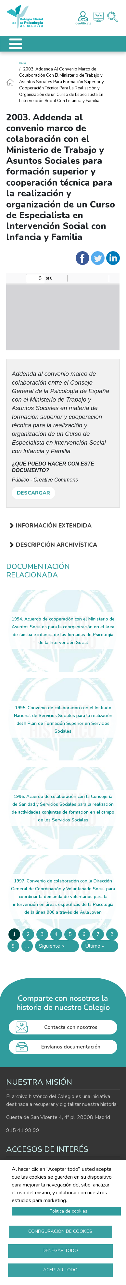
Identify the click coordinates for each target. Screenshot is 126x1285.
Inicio (21, 63)
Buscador (112, 17)
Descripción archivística (56, 545)
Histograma (98, 17)
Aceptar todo (60, 1270)
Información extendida (54, 525)
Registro (83, 17)
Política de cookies (68, 1211)
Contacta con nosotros (70, 1027)
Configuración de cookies (60, 1231)
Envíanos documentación (70, 1046)
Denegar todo (60, 1250)
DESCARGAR (33, 493)
